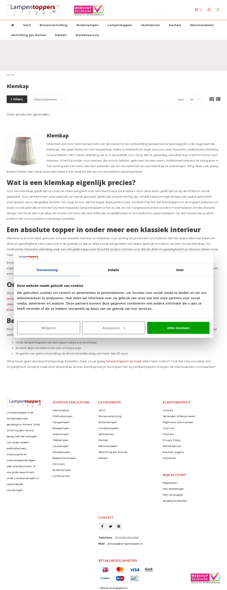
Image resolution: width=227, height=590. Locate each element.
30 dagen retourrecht (99, 43)
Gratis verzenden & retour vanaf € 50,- (37, 43)
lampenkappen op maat (123, 339)
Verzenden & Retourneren (179, 394)
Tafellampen (60, 418)
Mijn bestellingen (173, 466)
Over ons (168, 406)
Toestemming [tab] (47, 270)
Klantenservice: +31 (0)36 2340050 (194, 43)
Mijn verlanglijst (173, 472)
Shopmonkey (43, 585)
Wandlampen (61, 430)
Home (10, 52)
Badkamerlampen (64, 436)
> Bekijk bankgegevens (113, 565)
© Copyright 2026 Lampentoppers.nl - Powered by (36, 581)
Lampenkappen (120, 25)
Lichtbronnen (61, 453)
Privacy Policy (172, 418)
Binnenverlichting (54, 25)
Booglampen (61, 406)
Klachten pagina (173, 430)
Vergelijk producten (175, 478)
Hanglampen (61, 400)
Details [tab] (113, 270)
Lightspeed (13, 585)
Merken (61, 35)
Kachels (175, 25)
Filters (17, 77)
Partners (168, 412)
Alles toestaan (178, 328)
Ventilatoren (150, 25)
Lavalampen (61, 424)
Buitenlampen (87, 25)
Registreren (170, 460)
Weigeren (48, 328)
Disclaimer (169, 436)
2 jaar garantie (143, 43)
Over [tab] (180, 270)
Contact (168, 388)
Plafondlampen (62, 394)
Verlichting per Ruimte (28, 35)
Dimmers (59, 441)
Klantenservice (87, 35)
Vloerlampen (61, 412)
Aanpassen (113, 328)
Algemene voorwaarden (178, 400)
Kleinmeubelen (202, 25)
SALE (27, 25)
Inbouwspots (61, 388)
